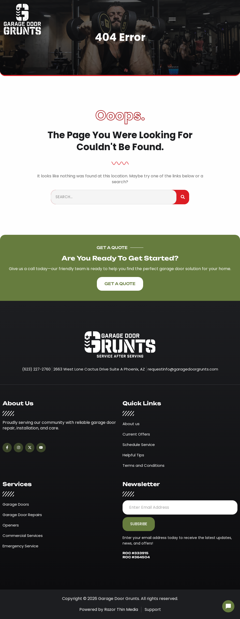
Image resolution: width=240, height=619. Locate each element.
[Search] (182, 197)
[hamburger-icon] (172, 19)
